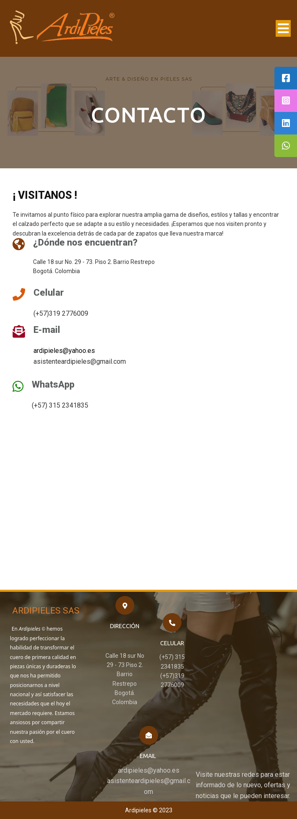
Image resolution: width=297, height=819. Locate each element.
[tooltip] (285, 78)
